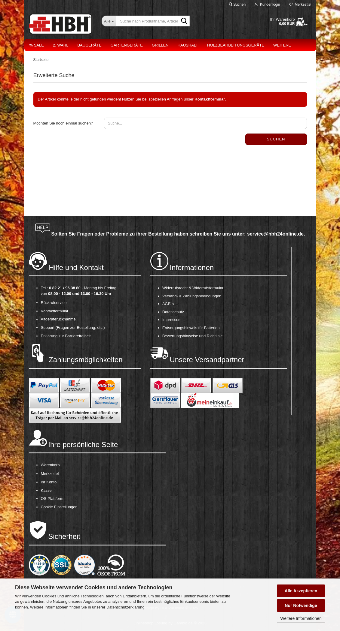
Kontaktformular (55, 311)
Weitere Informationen (300, 618)
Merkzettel (300, 4)
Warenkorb (50, 465)
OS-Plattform (52, 498)
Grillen (160, 45)
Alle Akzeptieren (301, 590)
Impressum (172, 319)
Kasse (46, 490)
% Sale (36, 45)
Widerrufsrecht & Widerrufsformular (193, 288)
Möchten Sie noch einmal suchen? (63, 123)
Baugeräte (89, 45)
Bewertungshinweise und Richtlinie (192, 336)
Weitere (282, 45)
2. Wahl (61, 45)
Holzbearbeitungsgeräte (235, 45)
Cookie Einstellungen (59, 507)
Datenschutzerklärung (125, 607)
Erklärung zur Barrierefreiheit (66, 336)
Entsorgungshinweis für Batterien (191, 328)
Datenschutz (173, 312)
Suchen (276, 139)
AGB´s (168, 304)
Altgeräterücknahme (58, 319)
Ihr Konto (49, 482)
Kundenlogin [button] (267, 4)
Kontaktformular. (210, 99)
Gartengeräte (127, 45)
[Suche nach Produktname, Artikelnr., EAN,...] (109, 21)
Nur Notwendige (301, 605)
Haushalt (188, 45)
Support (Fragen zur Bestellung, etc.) (73, 327)
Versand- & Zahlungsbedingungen (192, 296)
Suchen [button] (237, 4)
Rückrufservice (54, 302)
